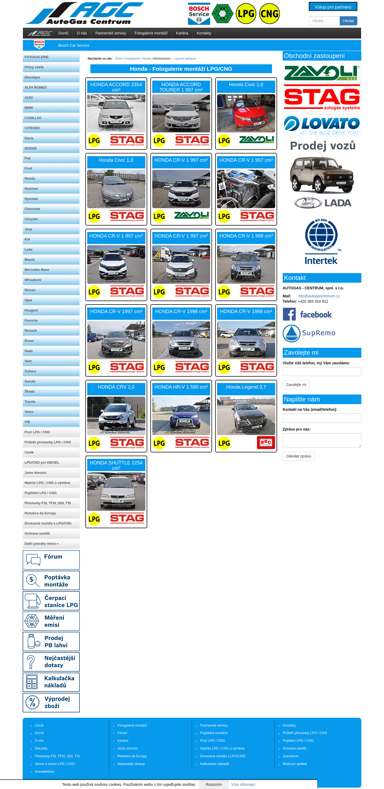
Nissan (30, 290)
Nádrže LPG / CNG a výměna (47, 483)
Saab (29, 351)
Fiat (27, 158)
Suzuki (30, 381)
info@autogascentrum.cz (319, 296)
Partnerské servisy (110, 33)
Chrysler (31, 219)
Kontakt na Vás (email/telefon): (310, 409)
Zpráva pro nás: (297, 429)
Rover (29, 341)
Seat (28, 361)
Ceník (29, 452)
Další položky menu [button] (42, 544)
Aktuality (41, 748)
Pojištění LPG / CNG (41, 493)
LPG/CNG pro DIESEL (42, 462)
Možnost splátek (295, 764)
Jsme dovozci (36, 473)
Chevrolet (32, 209)
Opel (28, 300)
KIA (27, 239)
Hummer (31, 189)
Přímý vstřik (34, 67)
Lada (28, 249)
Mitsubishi (33, 280)
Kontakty (204, 33)
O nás (82, 33)
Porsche (31, 320)
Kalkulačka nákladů (214, 764)
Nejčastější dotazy (131, 764)
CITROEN (32, 128)
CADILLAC (33, 118)
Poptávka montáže (214, 733)
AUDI (29, 98)
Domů (63, 33)
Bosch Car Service (73, 45)
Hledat (348, 21)
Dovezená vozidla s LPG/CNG (48, 523)
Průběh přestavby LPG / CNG (48, 442)
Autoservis (291, 756)
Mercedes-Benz (37, 270)
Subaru (30, 371)
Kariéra (182, 33)
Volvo (29, 412)
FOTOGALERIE (37, 57)
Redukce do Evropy (40, 513)
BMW (29, 108)
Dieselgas (32, 77)
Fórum (122, 733)
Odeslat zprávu (298, 456)
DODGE (31, 148)
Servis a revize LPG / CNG (55, 764)
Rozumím (214, 784)
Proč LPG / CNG (37, 432)
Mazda (30, 260)
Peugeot (31, 310)
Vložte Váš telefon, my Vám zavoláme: (316, 363)
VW (27, 422)
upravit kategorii (185, 58)
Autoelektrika (44, 772)
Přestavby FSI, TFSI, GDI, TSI (48, 503)
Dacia (29, 138)
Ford (28, 168)
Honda (30, 178)
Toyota (30, 402)
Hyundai (31, 199)
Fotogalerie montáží (151, 33)
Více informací (243, 784)
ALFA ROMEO (36, 87)
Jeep (28, 229)
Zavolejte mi (296, 384)
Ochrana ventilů (37, 533)
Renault (31, 331)
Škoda (30, 391)
